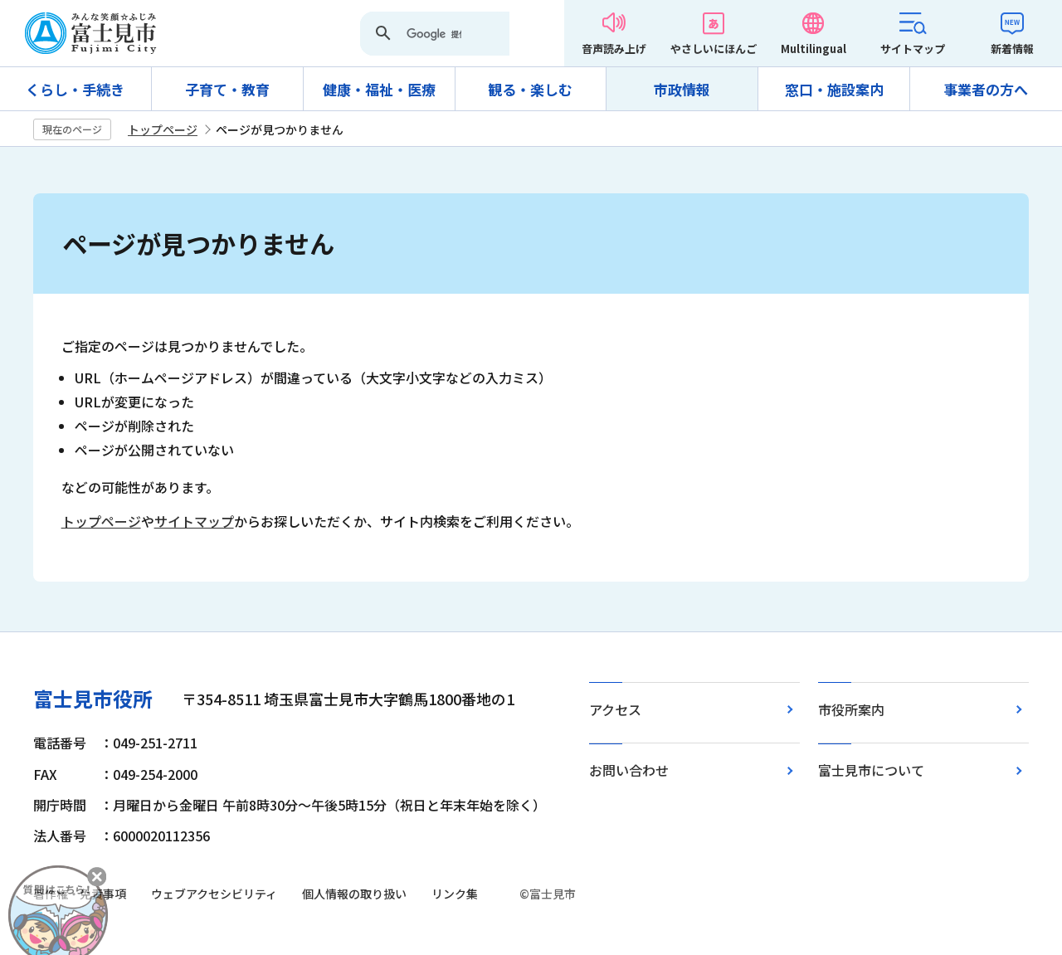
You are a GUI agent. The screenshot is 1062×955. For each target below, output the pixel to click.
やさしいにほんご (713, 48)
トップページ (162, 129)
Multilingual (813, 48)
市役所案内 (851, 709)
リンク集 (454, 893)
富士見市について (871, 770)
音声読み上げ (614, 48)
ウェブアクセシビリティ (214, 893)
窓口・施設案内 (834, 89)
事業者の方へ (985, 89)
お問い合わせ (629, 770)
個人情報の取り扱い (354, 893)
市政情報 (682, 89)
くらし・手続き (75, 89)
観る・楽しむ (530, 89)
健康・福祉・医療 (379, 89)
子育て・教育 (227, 89)
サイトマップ (912, 48)
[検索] (434, 35)
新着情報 (1012, 48)
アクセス (615, 709)
